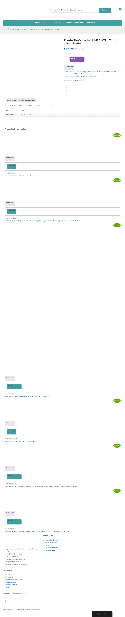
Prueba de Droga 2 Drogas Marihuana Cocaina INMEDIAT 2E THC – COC (27, 396)
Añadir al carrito (77, 59)
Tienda (7, 587)
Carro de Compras (11, 585)
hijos (65, 74)
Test (91, 76)
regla (87, 76)
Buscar (104, 10)
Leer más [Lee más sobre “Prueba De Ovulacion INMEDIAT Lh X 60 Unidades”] (11, 431)
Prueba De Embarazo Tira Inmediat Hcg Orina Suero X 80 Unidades (118, 40)
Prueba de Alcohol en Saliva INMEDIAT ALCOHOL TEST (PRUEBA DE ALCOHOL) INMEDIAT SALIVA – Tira (37, 531)
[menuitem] (37, 22)
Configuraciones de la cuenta (14, 580)
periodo (104, 74)
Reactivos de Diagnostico (18, 29)
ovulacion (98, 74)
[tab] (12, 100)
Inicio (5, 29)
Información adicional (26, 100)
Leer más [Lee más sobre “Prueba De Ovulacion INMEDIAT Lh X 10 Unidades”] (11, 165)
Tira (94, 76)
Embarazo (115, 71)
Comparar (69, 67)
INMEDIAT (77, 74)
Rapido (83, 76)
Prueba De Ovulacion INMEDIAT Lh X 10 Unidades (20, 176)
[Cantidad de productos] (66, 58)
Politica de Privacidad (50, 543)
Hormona (71, 74)
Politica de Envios (48, 545)
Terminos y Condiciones (50, 540)
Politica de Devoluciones (50, 548)
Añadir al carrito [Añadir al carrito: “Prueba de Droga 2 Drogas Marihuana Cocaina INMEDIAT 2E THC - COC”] (14, 386)
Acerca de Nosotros (49, 550)
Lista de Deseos (10, 582)
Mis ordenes (9, 577)
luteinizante (87, 74)
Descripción (11, 100)
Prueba (73, 76)
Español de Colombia (102, 614)
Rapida (78, 76)
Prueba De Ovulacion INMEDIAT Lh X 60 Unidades (20, 441)
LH (81, 74)
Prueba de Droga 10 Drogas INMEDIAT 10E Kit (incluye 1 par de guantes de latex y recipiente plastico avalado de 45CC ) (43, 221)
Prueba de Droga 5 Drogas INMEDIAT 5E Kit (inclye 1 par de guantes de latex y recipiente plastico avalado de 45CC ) (42, 486)
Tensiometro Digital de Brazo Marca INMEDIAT (115, 40)
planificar (67, 76)
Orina (93, 74)
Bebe (110, 71)
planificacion (112, 74)
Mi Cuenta (8, 574)
